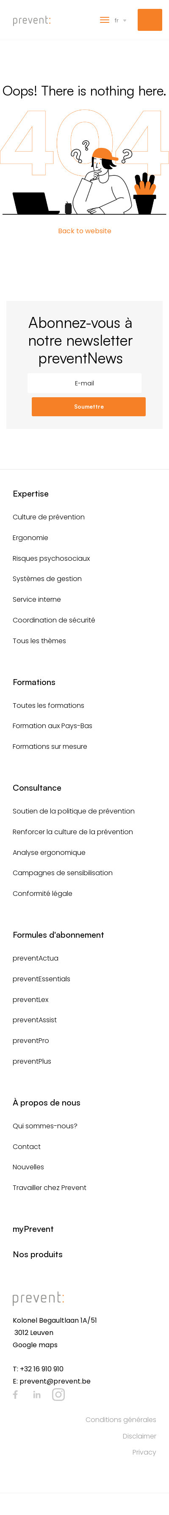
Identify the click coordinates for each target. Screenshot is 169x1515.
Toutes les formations (48, 705)
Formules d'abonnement (58, 934)
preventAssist (35, 1020)
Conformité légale (42, 893)
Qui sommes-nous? (45, 1126)
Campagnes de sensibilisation (63, 873)
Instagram (58, 1394)
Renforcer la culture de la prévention (73, 832)
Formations (34, 682)
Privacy (144, 1452)
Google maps (35, 1345)
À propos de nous (46, 1102)
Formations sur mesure (50, 746)
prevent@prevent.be (55, 1381)
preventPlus (32, 1061)
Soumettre (89, 406)
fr (117, 20)
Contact (27, 1147)
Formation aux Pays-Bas (52, 726)
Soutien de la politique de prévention (74, 811)
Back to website (84, 231)
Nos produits (38, 1254)
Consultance (37, 787)
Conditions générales (121, 1420)
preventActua (35, 958)
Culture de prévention (49, 517)
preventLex (30, 1000)
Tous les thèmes (39, 641)
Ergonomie (30, 538)
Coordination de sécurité (54, 620)
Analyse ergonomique (49, 852)
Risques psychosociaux (51, 558)
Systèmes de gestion (47, 579)
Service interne (37, 599)
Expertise (31, 493)
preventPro (31, 1040)
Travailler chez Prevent (49, 1188)
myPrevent (150, 20)
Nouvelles (28, 1167)
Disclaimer (139, 1436)
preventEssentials (41, 979)
